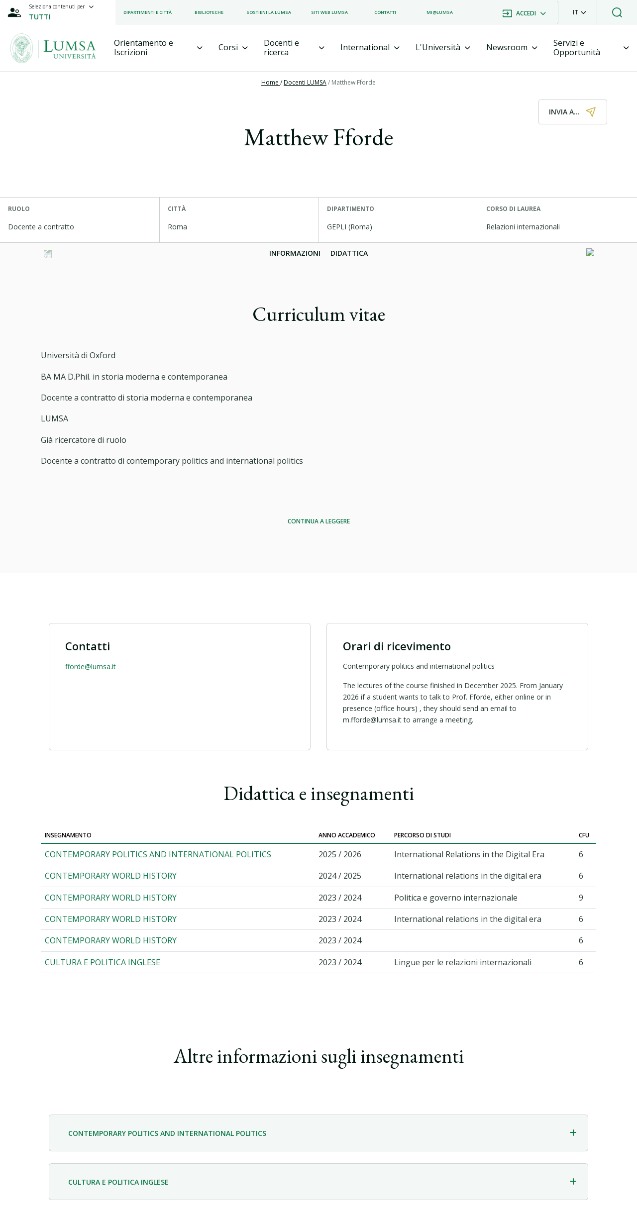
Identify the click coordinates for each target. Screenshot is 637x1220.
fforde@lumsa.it (90, 666)
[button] (579, 12)
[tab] (158, 47)
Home (270, 82)
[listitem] (147, 12)
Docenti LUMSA (305, 82)
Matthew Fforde (353, 82)
